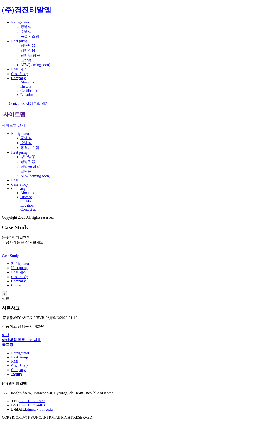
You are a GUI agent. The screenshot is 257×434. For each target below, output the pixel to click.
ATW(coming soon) (35, 65)
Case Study (19, 74)
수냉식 (26, 31)
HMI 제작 (19, 272)
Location (27, 95)
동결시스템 (29, 36)
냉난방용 (27, 45)
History (26, 86)
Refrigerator (20, 22)
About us (27, 82)
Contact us (14, 103)
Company (18, 78)
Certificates (29, 90)
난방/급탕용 (30, 55)
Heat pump (19, 41)
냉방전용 (27, 50)
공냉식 (26, 27)
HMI (19, 69)
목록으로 (25, 340)
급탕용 (26, 60)
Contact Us (19, 285)
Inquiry (16, 374)
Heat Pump (19, 357)
